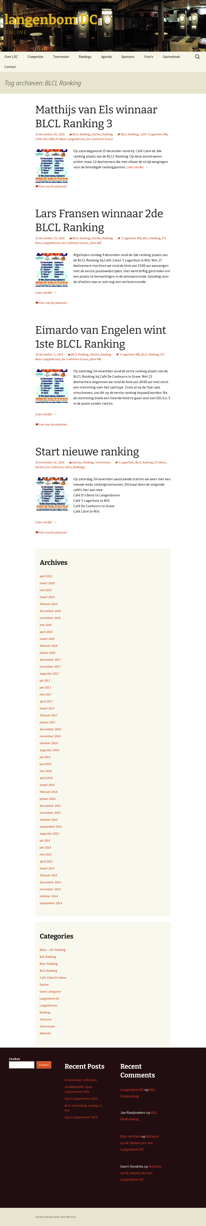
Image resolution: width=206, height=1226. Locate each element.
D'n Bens (160, 462)
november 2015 (50, 813)
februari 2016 (48, 792)
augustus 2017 (49, 673)
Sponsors (128, 57)
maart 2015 (47, 868)
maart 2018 (47, 639)
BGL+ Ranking (49, 964)
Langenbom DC (50, 998)
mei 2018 (46, 625)
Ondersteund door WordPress (55, 1217)
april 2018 (46, 632)
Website (45, 1033)
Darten (96, 134)
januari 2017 (47, 722)
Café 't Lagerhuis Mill (153, 134)
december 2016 (50, 729)
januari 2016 (47, 799)
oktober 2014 (49, 896)
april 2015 (46, 861)
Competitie (35, 57)
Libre (68, 467)
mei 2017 (46, 694)
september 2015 (51, 827)
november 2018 (50, 618)
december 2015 (50, 806)
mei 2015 (46, 854)
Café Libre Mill (44, 139)
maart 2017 (47, 708)
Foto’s (148, 57)
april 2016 (46, 778)
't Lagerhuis (126, 462)
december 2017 (50, 660)
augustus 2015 (49, 833)
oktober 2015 (49, 820)
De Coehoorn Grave (100, 139)
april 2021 (46, 576)
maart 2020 (47, 583)
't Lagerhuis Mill (131, 238)
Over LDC (11, 57)
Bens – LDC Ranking (53, 950)
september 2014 (51, 903)
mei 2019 (46, 590)
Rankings (85, 57)
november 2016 (50, 736)
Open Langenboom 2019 (81, 1117)
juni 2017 (45, 687)
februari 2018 (48, 646)
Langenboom (48, 1005)
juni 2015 (45, 847)
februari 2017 (48, 715)
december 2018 (50, 611)
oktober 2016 (49, 743)
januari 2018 (47, 653)
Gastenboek (171, 57)
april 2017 (46, 701)
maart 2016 (47, 785)
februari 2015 (48, 875)
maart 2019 (47, 597)
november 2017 (50, 667)
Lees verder (137, 167)
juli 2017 (45, 680)
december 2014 (50, 882)
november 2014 (50, 889)
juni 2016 (45, 764)
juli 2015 (45, 840)
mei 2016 (46, 771)
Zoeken (14, 1059)
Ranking (107, 134)
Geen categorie (50, 991)
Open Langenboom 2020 (81, 1099)
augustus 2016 (49, 750)
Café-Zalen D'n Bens (53, 978)
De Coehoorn (54, 467)
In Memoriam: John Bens (81, 1080)
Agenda (106, 57)
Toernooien (61, 57)
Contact (10, 67)
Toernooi (46, 1019)
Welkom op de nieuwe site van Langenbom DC (139, 1142)
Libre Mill (95, 243)
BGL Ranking (48, 957)
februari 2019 (48, 604)
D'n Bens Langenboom (70, 139)
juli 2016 (45, 757)
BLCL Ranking (81, 134)
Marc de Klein (130, 1136)
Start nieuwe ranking (87, 451)
